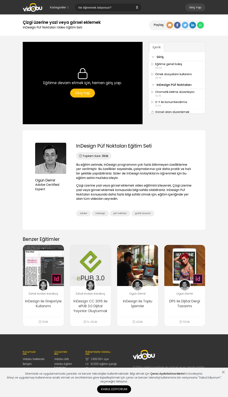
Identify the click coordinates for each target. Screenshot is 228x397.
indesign (100, 213)
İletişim (27, 364)
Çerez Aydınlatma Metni (167, 374)
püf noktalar (120, 213)
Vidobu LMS (61, 359)
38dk (93, 156)
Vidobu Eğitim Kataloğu (63, 366)
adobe (83, 213)
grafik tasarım (143, 213)
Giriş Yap (195, 7)
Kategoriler (59, 7)
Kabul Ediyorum (114, 389)
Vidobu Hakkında (33, 359)
